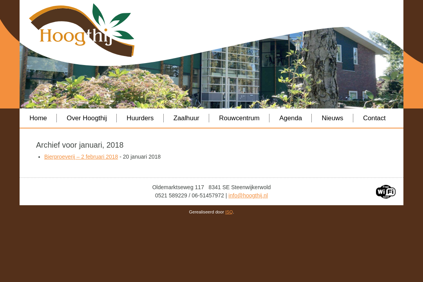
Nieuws (332, 118)
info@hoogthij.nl (248, 195)
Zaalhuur (186, 118)
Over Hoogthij (87, 118)
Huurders (140, 118)
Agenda (290, 118)
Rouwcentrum (239, 118)
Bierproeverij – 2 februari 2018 (81, 157)
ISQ (229, 212)
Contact (374, 118)
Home (38, 118)
